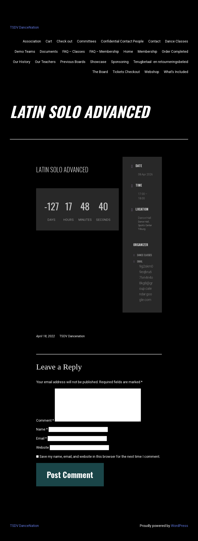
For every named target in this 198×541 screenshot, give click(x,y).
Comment (45, 420)
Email (41, 438)
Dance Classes (176, 41)
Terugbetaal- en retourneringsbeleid (160, 62)
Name (42, 429)
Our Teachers (45, 62)
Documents (49, 51)
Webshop (151, 72)
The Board (100, 72)
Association (32, 41)
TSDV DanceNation (24, 27)
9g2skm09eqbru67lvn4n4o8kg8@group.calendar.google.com (146, 283)
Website (42, 447)
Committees (86, 41)
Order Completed (175, 51)
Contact (154, 41)
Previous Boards (72, 62)
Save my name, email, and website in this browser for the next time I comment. (99, 456)
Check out (64, 41)
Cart (49, 41)
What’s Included (176, 72)
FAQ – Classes (73, 51)
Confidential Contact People (122, 41)
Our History (21, 62)
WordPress (179, 526)
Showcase (98, 62)
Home (128, 51)
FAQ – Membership (104, 51)
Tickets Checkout (126, 72)
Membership (147, 51)
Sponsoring (120, 62)
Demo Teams (25, 51)
